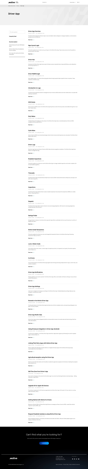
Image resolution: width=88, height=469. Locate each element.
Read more (30, 39)
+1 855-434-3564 (59, 456)
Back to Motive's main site (74, 464)
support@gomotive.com (60, 459)
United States (72, 2)
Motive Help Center (11, 5)
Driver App (22, 5)
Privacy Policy (66, 464)
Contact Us (44, 2)
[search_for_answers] (17, 32)
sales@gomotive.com (60, 458)
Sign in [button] (78, 2)
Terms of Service (59, 464)
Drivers (18, 5)
